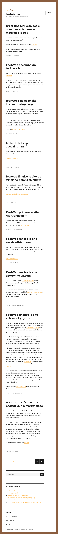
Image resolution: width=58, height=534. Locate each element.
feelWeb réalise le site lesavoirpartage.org (21, 497)
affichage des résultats (34, 292)
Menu (49, 13)
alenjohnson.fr (25, 225)
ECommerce (10, 520)
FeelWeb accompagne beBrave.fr (18, 495)
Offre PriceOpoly (11, 516)
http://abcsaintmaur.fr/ (13, 158)
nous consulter (21, 386)
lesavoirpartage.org (18, 129)
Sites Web (15, 91)
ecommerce (10, 366)
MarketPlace (16, 55)
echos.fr (26, 442)
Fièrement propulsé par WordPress (23, 529)
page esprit (27, 361)
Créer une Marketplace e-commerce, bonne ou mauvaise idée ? (23, 29)
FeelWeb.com (14, 14)
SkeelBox (34, 44)
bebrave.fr (9, 76)
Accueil (8, 512)
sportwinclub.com (28, 281)
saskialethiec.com (12, 258)
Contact (8, 524)
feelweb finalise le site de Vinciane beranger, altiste (24, 502)
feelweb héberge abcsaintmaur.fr (18, 500)
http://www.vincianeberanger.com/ (17, 194)
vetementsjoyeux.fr (32, 328)
